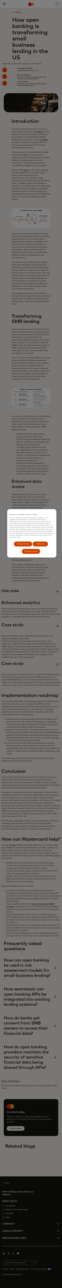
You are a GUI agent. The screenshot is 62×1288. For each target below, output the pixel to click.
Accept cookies (23, 544)
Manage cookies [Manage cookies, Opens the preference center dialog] (31, 551)
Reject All (40, 544)
